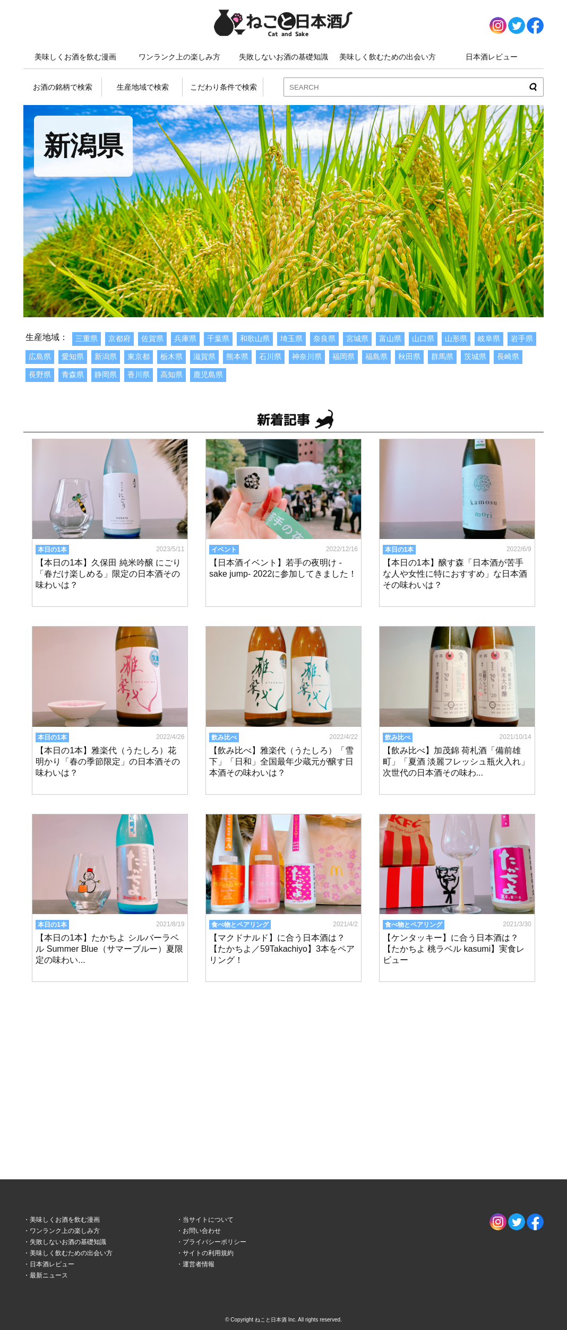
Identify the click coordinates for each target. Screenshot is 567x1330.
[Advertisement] (283, 1070)
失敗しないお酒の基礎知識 (283, 57)
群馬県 (442, 356)
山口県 (423, 338)
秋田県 (409, 356)
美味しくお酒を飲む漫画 (75, 57)
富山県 (390, 338)
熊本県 (237, 356)
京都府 (119, 338)
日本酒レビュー (492, 57)
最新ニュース (49, 1275)
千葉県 (218, 338)
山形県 (456, 338)
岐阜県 (489, 338)
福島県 (376, 356)
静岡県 (105, 374)
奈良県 (324, 338)
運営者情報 (198, 1264)
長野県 (40, 374)
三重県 (86, 338)
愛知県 (73, 356)
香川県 (138, 374)
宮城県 (357, 338)
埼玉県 (291, 338)
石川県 (270, 356)
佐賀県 (152, 338)
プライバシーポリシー (214, 1242)
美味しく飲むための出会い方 (387, 57)
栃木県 (171, 356)
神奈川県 (307, 356)
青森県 (73, 374)
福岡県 (343, 356)
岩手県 (522, 338)
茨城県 (475, 356)
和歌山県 (255, 338)
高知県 (171, 374)
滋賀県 (204, 356)
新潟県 (105, 356)
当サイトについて (208, 1219)
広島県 (40, 356)
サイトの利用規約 (208, 1253)
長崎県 (508, 356)
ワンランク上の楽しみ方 (179, 57)
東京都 (138, 356)
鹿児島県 (208, 374)
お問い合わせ (202, 1231)
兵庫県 (185, 338)
